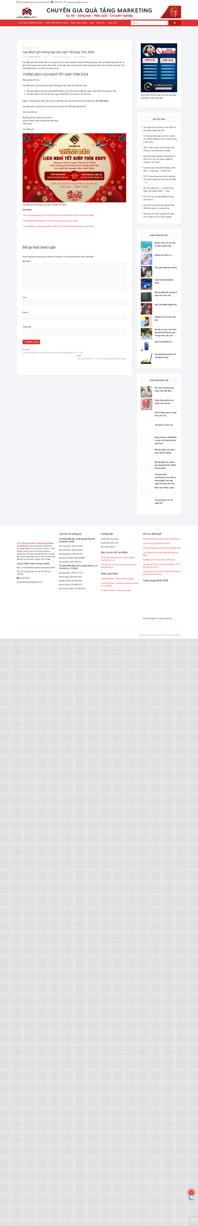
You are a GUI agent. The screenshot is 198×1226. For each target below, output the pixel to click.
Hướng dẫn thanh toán (110, 841)
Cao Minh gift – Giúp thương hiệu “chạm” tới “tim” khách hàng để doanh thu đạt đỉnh (59, 226)
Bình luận (27, 261)
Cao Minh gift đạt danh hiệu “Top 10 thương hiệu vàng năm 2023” (51, 221)
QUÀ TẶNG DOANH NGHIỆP (30, 23)
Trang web (27, 327)
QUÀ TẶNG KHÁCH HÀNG (56, 23)
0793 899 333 (76, 883)
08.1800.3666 (80, 886)
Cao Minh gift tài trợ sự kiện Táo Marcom (159, 858)
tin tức (46, 57)
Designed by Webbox (173, 933)
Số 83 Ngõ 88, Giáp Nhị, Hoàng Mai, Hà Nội (34, 2)
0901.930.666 (75, 860)
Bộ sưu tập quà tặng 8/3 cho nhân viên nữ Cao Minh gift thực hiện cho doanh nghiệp (59, 215)
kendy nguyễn (34, 57)
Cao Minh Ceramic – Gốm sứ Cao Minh (116, 888)
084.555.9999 (76, 848)
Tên (25, 297)
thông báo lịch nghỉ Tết (61, 57)
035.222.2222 (77, 844)
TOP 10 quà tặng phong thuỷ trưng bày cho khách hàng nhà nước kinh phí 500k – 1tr (159, 179)
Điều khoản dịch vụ (108, 845)
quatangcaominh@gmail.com (76, 2)
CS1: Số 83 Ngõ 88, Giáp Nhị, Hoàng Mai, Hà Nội (36, 865)
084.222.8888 (79, 856)
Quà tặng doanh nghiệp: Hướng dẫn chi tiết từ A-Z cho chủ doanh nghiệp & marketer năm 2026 (159, 159)
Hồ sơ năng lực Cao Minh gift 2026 (156, 841)
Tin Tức (100, 23)
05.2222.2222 (58, 2)
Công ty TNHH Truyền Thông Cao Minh (33, 862)
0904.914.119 (77, 871)
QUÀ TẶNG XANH (79, 23)
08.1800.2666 (76, 879)
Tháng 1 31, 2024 (31, 48)
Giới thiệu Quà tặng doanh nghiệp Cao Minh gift (161, 837)
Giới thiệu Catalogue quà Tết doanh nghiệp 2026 (162, 846)
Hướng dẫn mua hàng (109, 837)
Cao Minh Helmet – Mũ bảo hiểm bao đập (117, 877)
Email (25, 312)
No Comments (81, 57)
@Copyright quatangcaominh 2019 (151, 933)
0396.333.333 (77, 852)
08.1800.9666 (75, 875)
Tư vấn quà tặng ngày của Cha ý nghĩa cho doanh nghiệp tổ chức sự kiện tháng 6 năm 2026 (160, 139)
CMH (91, 23)
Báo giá (113, 23)
